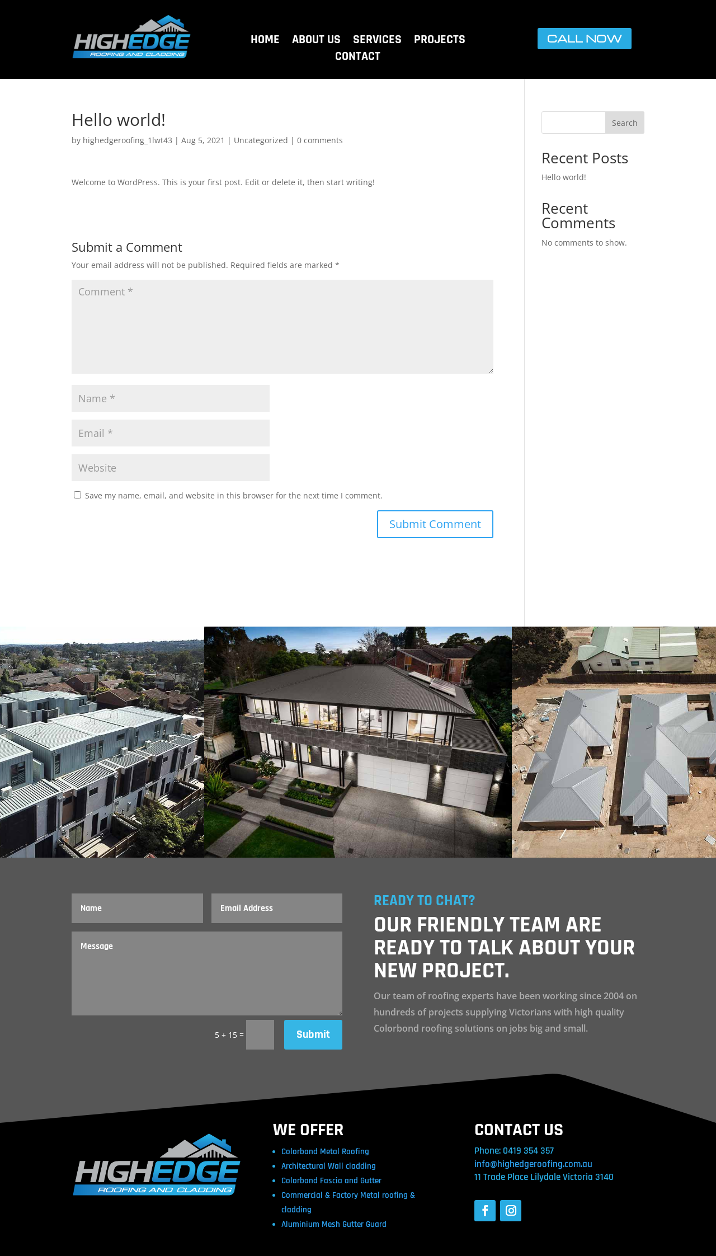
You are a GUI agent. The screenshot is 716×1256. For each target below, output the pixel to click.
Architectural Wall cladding (328, 1166)
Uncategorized (261, 140)
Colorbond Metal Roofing (325, 1151)
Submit (313, 1034)
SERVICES (377, 42)
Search (625, 122)
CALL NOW (584, 38)
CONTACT (357, 58)
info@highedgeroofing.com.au (533, 1164)
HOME (265, 42)
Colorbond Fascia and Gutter (331, 1180)
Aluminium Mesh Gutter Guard (334, 1224)
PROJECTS (439, 42)
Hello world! (563, 177)
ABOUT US (316, 42)
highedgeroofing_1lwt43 (127, 140)
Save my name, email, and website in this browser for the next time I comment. (234, 495)
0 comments (320, 140)
